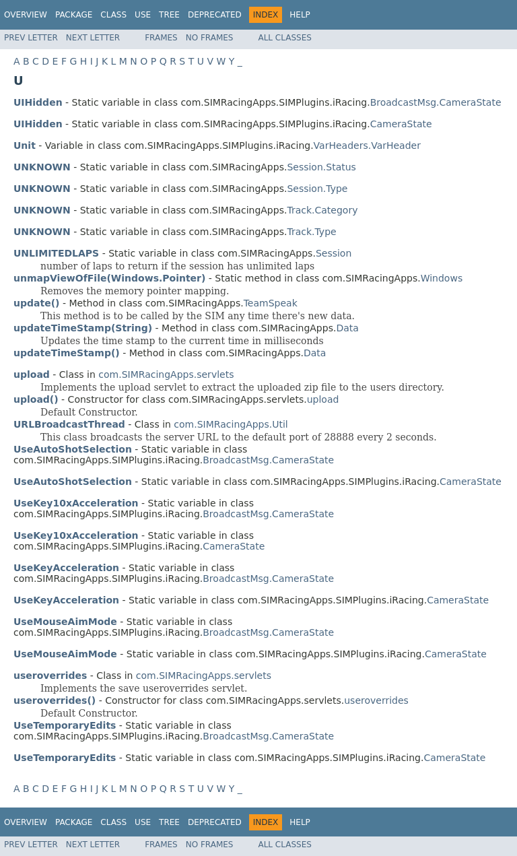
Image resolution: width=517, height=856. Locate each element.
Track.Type (311, 231)
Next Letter (93, 37)
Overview (25, 15)
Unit (24, 145)
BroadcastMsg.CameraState (436, 102)
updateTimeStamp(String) (82, 328)
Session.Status (321, 167)
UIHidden (38, 102)
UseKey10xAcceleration (76, 503)
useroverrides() (54, 700)
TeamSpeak (271, 303)
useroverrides (376, 700)
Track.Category (322, 210)
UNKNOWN (42, 167)
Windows (442, 278)
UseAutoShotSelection (72, 449)
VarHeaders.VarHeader (367, 145)
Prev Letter (31, 37)
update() (36, 303)
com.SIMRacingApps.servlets (166, 374)
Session (333, 253)
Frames (161, 37)
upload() (36, 399)
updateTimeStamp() (66, 353)
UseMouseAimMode (65, 621)
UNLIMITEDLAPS (56, 253)
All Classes (284, 37)
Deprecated (215, 15)
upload (323, 399)
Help (299, 15)
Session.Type (317, 188)
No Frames (210, 37)
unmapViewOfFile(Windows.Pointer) (109, 278)
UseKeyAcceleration (66, 567)
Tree (169, 15)
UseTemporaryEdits (64, 725)
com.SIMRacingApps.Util (230, 424)
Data (347, 328)
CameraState (401, 124)
